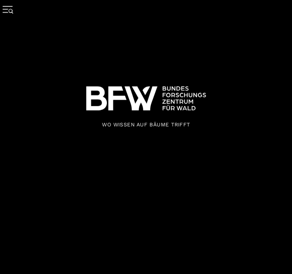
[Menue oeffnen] (9, 23)
